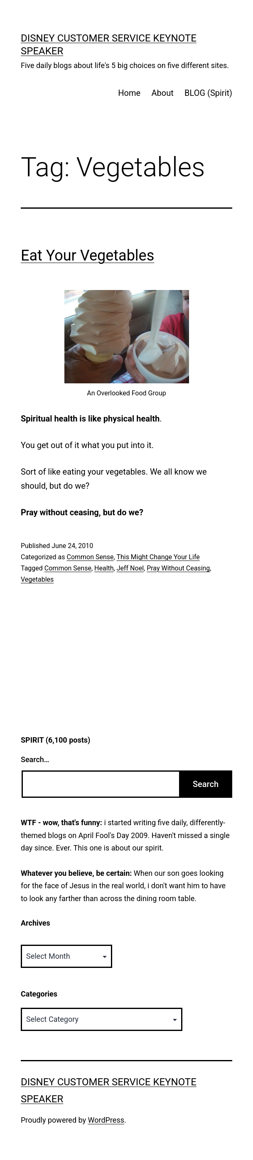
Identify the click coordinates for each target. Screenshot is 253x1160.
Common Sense (89, 557)
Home (129, 93)
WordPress (106, 1120)
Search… (35, 759)
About (162, 93)
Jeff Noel (130, 568)
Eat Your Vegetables (87, 255)
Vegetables (37, 579)
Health (104, 568)
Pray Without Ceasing (178, 568)
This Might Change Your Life (157, 557)
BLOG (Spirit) (208, 93)
